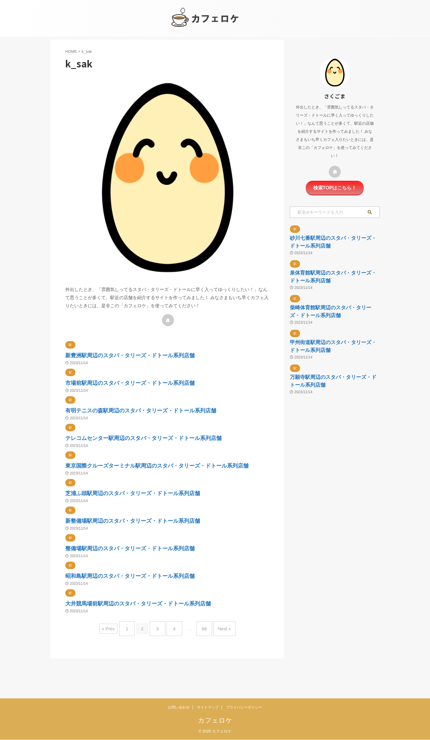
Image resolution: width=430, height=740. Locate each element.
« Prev (115, 665)
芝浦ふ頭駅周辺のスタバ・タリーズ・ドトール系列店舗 (160, 521)
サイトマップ (208, 708)
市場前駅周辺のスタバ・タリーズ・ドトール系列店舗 (156, 383)
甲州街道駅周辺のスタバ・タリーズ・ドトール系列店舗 (332, 407)
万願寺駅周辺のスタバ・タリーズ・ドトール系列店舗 (332, 459)
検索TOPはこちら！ (335, 187)
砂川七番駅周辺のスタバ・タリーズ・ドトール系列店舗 (332, 249)
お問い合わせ (179, 708)
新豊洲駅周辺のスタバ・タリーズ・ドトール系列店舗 (156, 355)
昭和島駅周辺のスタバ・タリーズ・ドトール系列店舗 (156, 605)
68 (201, 665)
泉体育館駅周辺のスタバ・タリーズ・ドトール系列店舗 (332, 302)
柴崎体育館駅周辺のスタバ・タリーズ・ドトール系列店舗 (332, 354)
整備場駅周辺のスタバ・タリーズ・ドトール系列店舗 (156, 577)
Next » (218, 665)
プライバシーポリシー (244, 708)
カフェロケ (215, 720)
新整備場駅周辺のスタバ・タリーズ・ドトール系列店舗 (160, 549)
